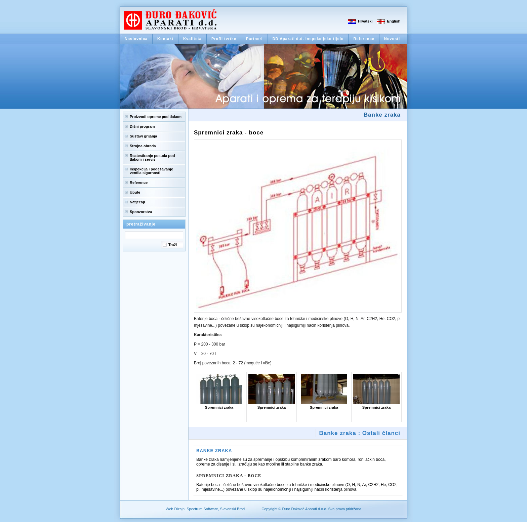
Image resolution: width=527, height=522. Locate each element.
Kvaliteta (192, 39)
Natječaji (137, 202)
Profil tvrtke (223, 39)
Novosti (392, 39)
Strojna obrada (143, 146)
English (393, 21)
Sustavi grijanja (143, 136)
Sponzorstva (141, 212)
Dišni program (142, 126)
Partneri (254, 39)
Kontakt (165, 39)
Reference (363, 39)
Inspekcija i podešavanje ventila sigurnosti (151, 171)
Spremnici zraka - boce (228, 475)
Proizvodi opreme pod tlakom (155, 117)
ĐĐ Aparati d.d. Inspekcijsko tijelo (308, 39)
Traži (172, 245)
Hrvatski (365, 21)
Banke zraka (214, 450)
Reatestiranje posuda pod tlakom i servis (152, 157)
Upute (135, 192)
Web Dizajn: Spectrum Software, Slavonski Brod (205, 509)
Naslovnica (136, 39)
